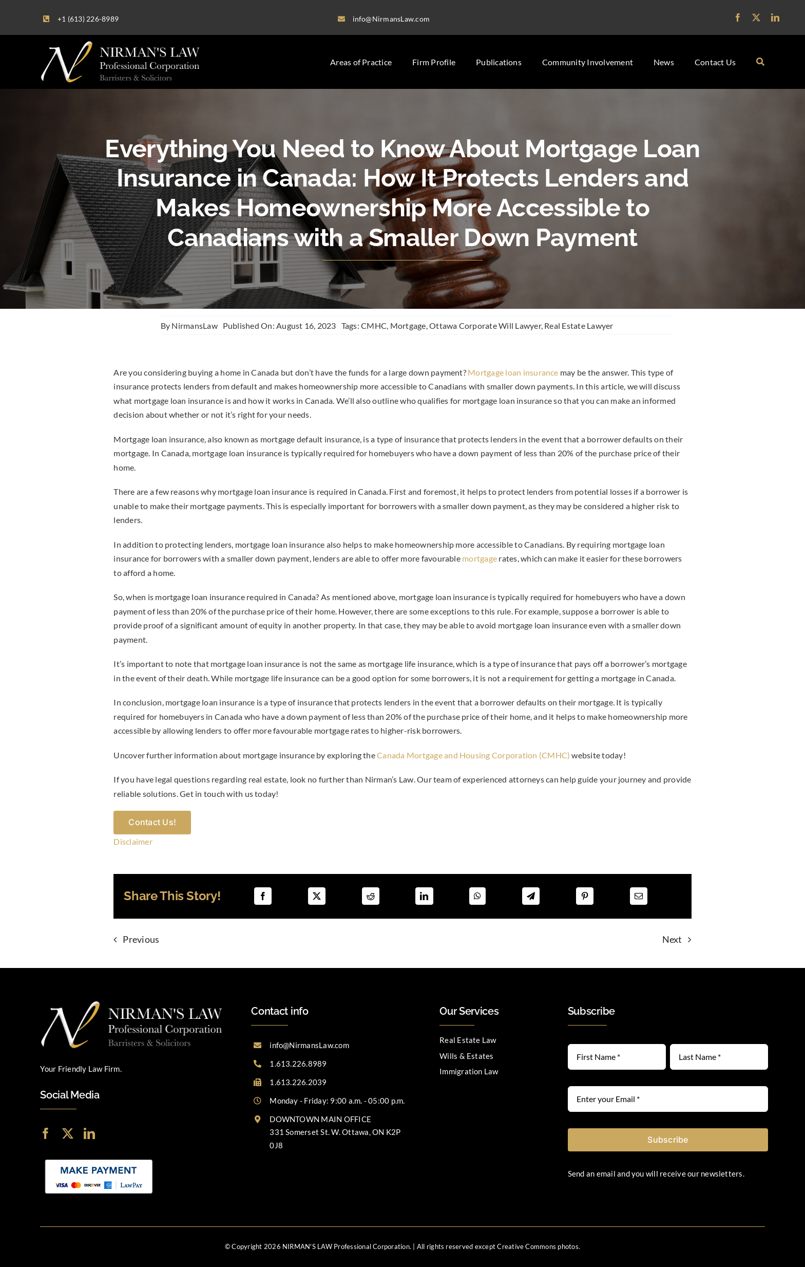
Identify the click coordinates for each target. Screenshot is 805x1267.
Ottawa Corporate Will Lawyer (485, 325)
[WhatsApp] (477, 896)
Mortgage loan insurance (513, 372)
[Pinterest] (584, 896)
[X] (316, 896)
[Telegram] (531, 896)
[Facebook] (263, 896)
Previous (141, 939)
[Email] (638, 896)
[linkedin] (775, 17)
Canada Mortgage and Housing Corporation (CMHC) (473, 755)
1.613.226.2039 (298, 1082)
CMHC (374, 325)
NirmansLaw (194, 325)
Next (672, 939)
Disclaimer (132, 841)
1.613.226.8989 (298, 1063)
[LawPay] (99, 1158)
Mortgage (408, 325)
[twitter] (756, 17)
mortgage (479, 558)
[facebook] (738, 17)
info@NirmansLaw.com (309, 1045)
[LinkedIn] (424, 896)
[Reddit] (370, 896)
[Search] (760, 61)
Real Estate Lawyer (578, 325)
